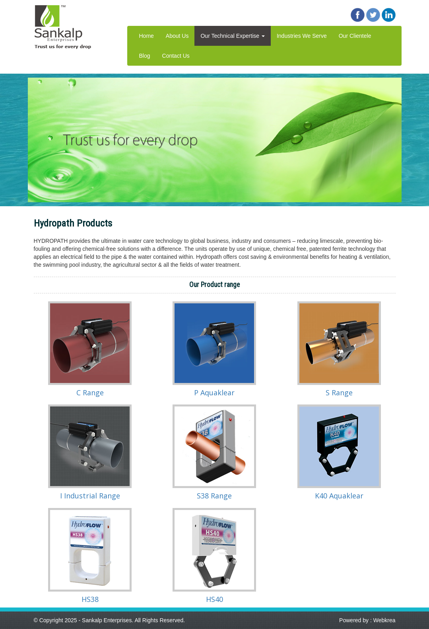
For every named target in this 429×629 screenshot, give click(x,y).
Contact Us (176, 56)
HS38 (90, 599)
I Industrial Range (90, 495)
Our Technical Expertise (232, 36)
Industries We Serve (302, 36)
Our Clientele (355, 36)
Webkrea (384, 620)
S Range (339, 392)
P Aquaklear (214, 392)
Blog (144, 56)
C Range (90, 392)
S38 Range (214, 495)
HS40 (214, 599)
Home (146, 36)
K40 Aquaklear (339, 495)
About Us (177, 36)
